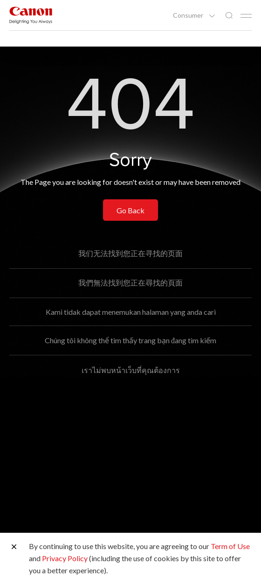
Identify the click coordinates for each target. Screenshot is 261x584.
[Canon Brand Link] (30, 15)
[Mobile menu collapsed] (246, 16)
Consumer (189, 15)
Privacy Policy (65, 558)
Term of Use (230, 546)
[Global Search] (229, 16)
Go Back (130, 210)
